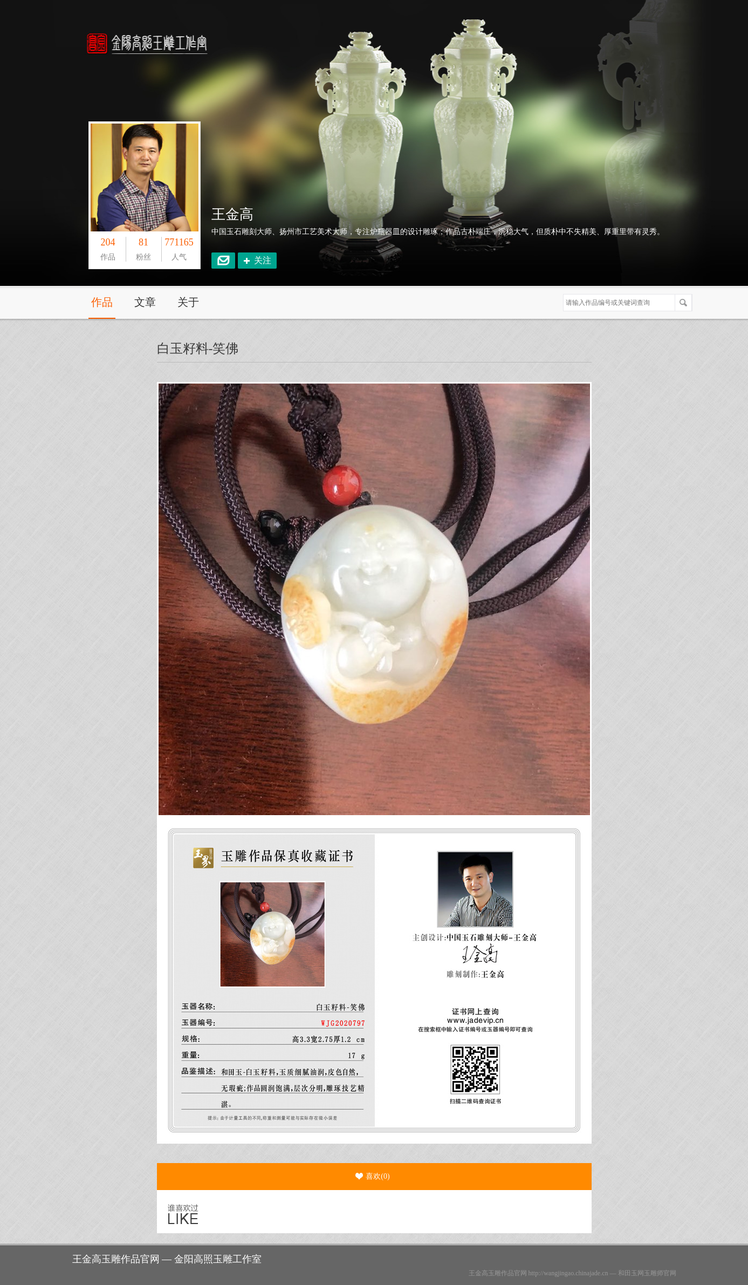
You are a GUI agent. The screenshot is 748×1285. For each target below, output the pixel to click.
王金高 (232, 214)
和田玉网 (631, 1273)
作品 (102, 302)
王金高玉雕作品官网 (498, 1273)
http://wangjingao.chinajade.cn (568, 1273)
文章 (145, 302)
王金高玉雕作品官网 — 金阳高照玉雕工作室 (167, 1259)
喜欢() (372, 1176)
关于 (188, 302)
